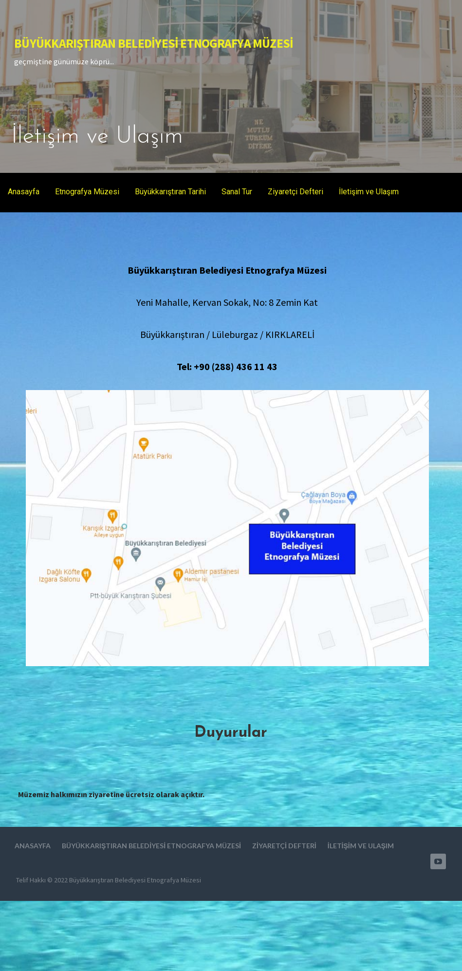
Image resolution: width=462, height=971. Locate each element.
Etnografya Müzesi (87, 191)
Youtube (438, 861)
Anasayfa (23, 191)
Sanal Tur (237, 191)
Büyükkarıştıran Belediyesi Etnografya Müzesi (153, 43)
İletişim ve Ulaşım (369, 191)
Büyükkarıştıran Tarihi (170, 191)
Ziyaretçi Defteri (295, 191)
